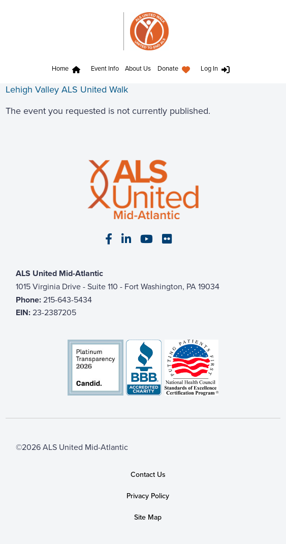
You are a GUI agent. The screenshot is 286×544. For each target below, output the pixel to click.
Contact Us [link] (148, 474)
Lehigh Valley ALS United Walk (67, 89)
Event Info (105, 68)
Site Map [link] (148, 517)
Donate (167, 68)
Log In (209, 68)
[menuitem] (68, 70)
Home (60, 68)
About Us (138, 68)
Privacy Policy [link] (147, 496)
